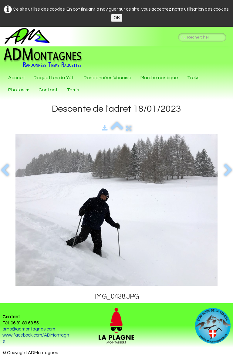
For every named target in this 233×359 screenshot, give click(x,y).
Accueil (16, 77)
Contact (48, 89)
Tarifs (73, 89)
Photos (18, 89)
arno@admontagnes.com (28, 329)
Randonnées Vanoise (107, 77)
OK (116, 17)
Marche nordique (159, 77)
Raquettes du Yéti (54, 77)
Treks (193, 77)
